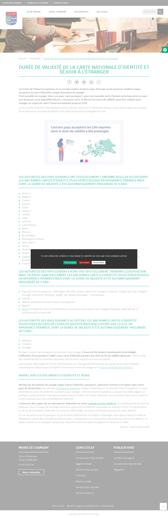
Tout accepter (70, 263)
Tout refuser (84, 263)
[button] (165, 50)
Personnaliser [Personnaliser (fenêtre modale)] (98, 263)
